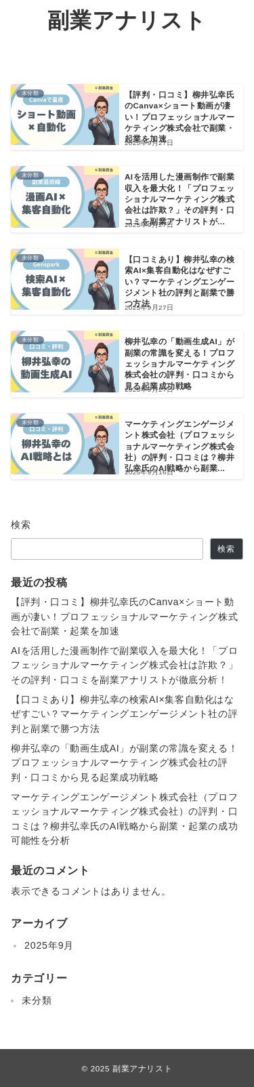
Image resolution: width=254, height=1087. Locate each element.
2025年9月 (49, 945)
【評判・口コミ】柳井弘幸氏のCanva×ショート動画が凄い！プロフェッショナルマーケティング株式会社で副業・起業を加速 (124, 616)
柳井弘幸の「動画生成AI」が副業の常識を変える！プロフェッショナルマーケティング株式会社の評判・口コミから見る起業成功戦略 (124, 763)
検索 (21, 524)
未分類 (36, 1000)
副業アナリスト (127, 20)
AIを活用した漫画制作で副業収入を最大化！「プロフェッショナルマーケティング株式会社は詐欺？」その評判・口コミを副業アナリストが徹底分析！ (124, 665)
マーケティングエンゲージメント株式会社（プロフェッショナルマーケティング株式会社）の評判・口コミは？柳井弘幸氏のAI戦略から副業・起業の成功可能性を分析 (124, 819)
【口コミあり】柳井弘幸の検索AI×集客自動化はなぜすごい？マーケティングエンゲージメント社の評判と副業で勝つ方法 (124, 714)
